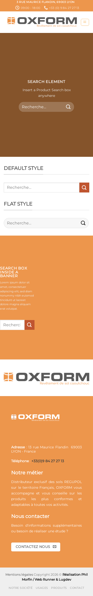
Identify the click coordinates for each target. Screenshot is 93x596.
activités (60, 504)
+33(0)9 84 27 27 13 (47, 461)
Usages (42, 588)
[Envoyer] (68, 107)
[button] (85, 22)
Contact (77, 588)
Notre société (20, 588)
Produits (59, 588)
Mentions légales (19, 574)
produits (18, 499)
